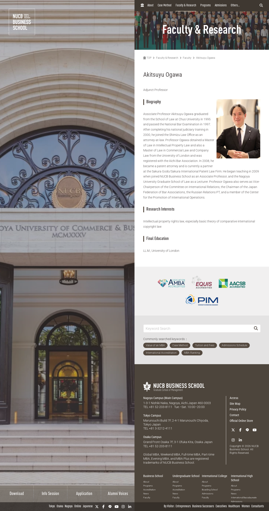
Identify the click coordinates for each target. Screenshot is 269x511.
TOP (147, 57)
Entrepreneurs (183, 506)
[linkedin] (129, 506)
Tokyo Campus (152, 415)
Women (246, 506)
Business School (153, 475)
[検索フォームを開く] (261, 5)
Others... (235, 5)
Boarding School (210, 489)
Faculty (187, 57)
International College (214, 475)
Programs (205, 5)
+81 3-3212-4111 (160, 428)
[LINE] (110, 506)
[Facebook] (103, 506)
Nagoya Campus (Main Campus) (163, 398)
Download (17, 494)
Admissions (221, 5)
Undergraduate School (186, 475)
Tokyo (52, 506)
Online (77, 506)
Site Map (235, 403)
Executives (221, 506)
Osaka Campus (152, 436)
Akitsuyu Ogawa (205, 57)
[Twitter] (97, 506)
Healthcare (234, 506)
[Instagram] (123, 506)
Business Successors (203, 506)
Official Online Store (241, 420)
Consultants (257, 506)
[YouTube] (116, 506)
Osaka (60, 506)
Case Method (164, 5)
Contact (234, 415)
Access (234, 398)
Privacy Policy (238, 409)
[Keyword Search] (197, 328)
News (146, 493)
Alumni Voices (118, 494)
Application (84, 494)
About (150, 5)
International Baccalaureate (244, 497)
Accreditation (149, 489)
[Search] (255, 328)
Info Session (50, 494)
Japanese (88, 506)
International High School (242, 477)
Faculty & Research (186, 5)
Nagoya (69, 506)
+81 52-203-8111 (160, 407)
